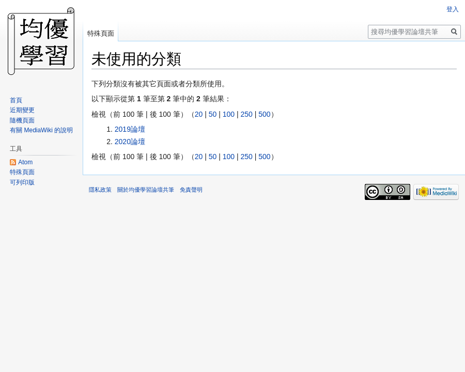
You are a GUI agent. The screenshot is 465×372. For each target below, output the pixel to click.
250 (246, 114)
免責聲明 (191, 190)
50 (213, 114)
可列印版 (22, 182)
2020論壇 (130, 141)
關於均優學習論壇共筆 (145, 190)
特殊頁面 (100, 33)
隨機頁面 (22, 120)
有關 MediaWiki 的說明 (41, 130)
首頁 (16, 100)
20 (199, 114)
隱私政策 (100, 190)
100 (229, 114)
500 (264, 114)
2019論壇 (130, 129)
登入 (452, 9)
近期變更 (22, 110)
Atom (25, 162)
